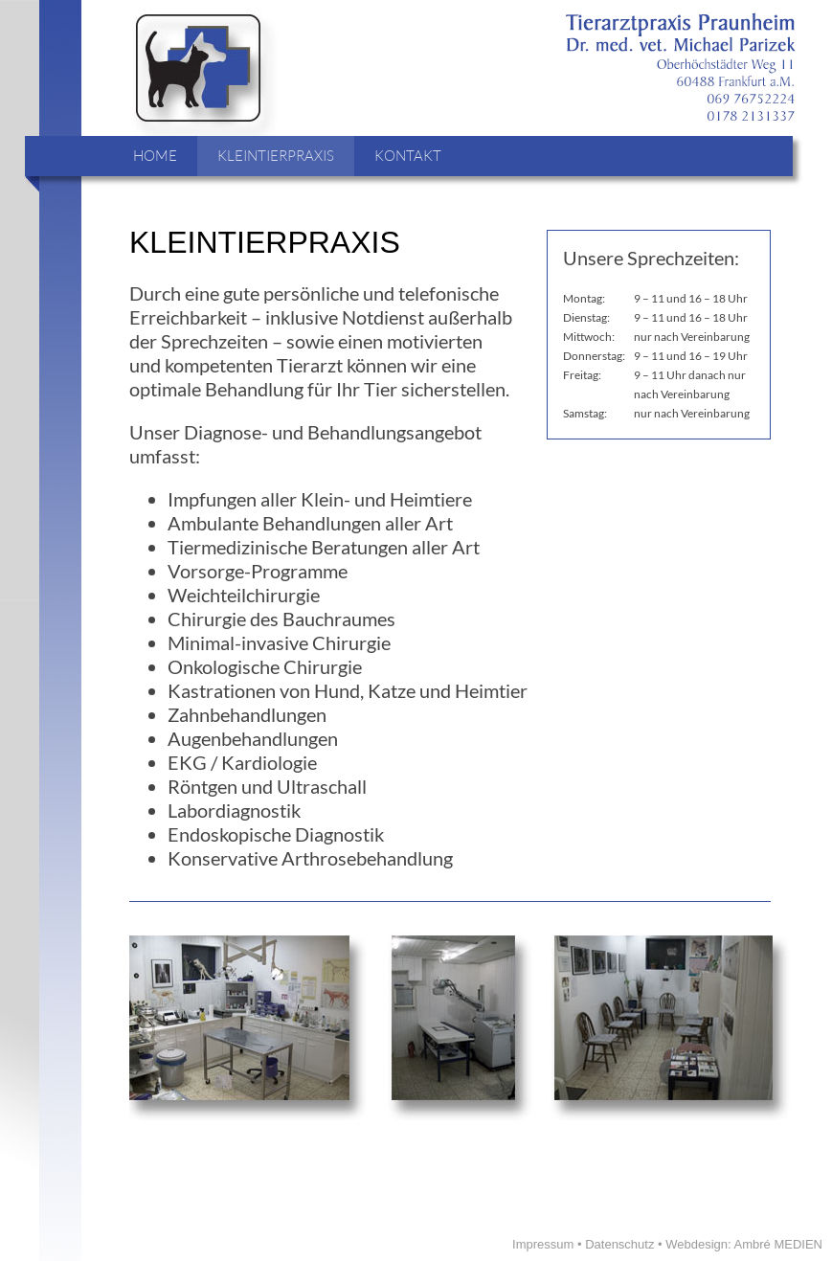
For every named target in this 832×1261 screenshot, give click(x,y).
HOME (155, 155)
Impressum (542, 1244)
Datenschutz (619, 1244)
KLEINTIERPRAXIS (275, 155)
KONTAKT (407, 155)
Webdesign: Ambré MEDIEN (743, 1244)
